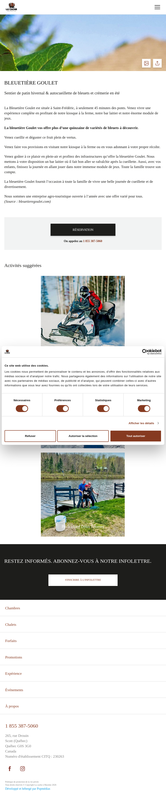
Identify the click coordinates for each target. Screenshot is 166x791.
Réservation (83, 229)
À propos (12, 706)
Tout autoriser (135, 436)
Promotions (13, 657)
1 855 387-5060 (21, 726)
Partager (157, 63)
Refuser (30, 436)
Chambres (12, 608)
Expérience (13, 673)
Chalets (10, 625)
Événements (14, 690)
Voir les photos (146, 63)
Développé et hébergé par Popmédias (27, 788)
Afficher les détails (141, 423)
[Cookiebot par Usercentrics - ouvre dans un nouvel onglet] (142, 351)
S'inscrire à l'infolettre (83, 579)
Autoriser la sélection (83, 436)
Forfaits (11, 641)
